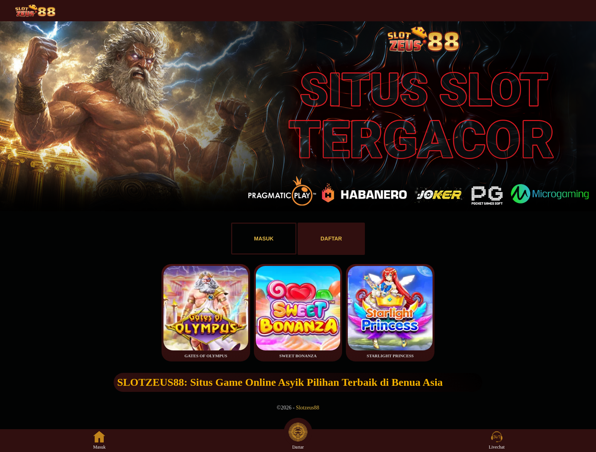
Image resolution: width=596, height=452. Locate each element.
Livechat (497, 440)
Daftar (298, 440)
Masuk (99, 440)
